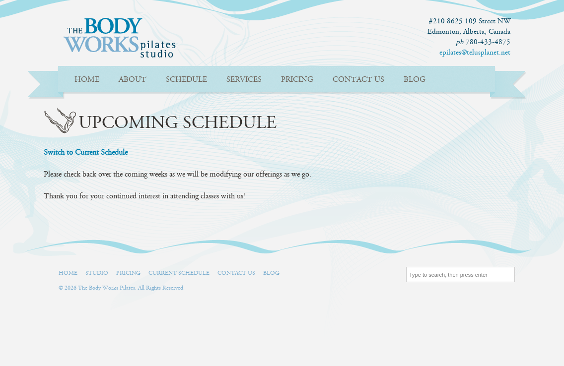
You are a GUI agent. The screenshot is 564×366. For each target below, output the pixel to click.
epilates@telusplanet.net (474, 52)
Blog (414, 79)
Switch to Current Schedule (86, 152)
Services (244, 79)
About (132, 79)
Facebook (295, 275)
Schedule (186, 79)
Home (86, 79)
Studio (96, 273)
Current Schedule (179, 273)
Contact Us (358, 79)
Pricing (297, 79)
